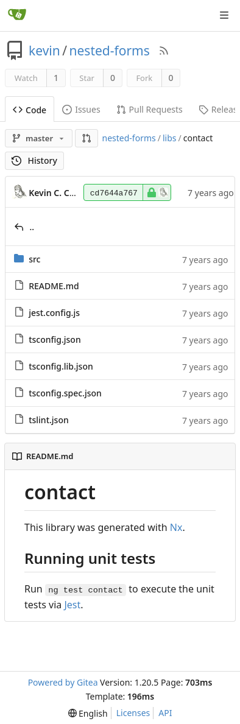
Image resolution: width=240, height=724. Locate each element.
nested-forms (109, 50)
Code (29, 110)
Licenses (133, 713)
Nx (176, 527)
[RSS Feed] (163, 50)
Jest (72, 604)
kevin (44, 50)
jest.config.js (54, 312)
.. (32, 227)
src (34, 259)
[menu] (88, 713)
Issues (81, 109)
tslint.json (49, 420)
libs (170, 138)
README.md (54, 286)
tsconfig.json (55, 339)
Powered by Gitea (63, 682)
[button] (86, 138)
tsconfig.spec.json (65, 393)
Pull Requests (149, 109)
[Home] (17, 15)
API (165, 713)
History (34, 160)
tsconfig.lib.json (61, 366)
